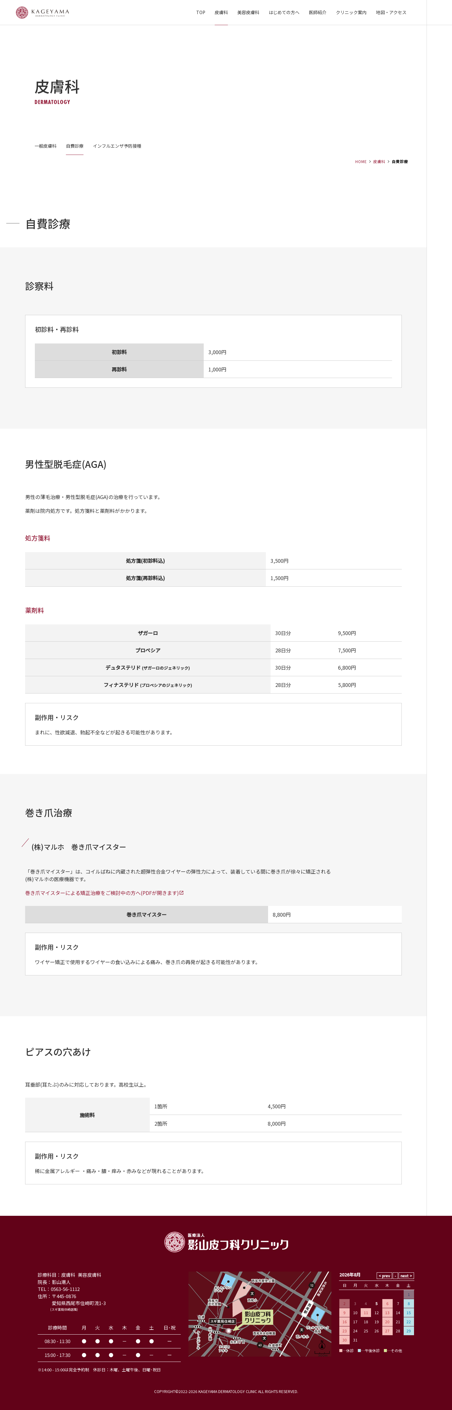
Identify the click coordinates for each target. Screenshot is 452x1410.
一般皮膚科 (45, 146)
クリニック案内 (351, 12)
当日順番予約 (439, 705)
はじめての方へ (284, 12)
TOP (200, 12)
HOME (361, 161)
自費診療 (74, 146)
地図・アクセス (391, 12)
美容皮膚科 (248, 12)
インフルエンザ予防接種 (117, 146)
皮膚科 (221, 12)
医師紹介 (317, 12)
